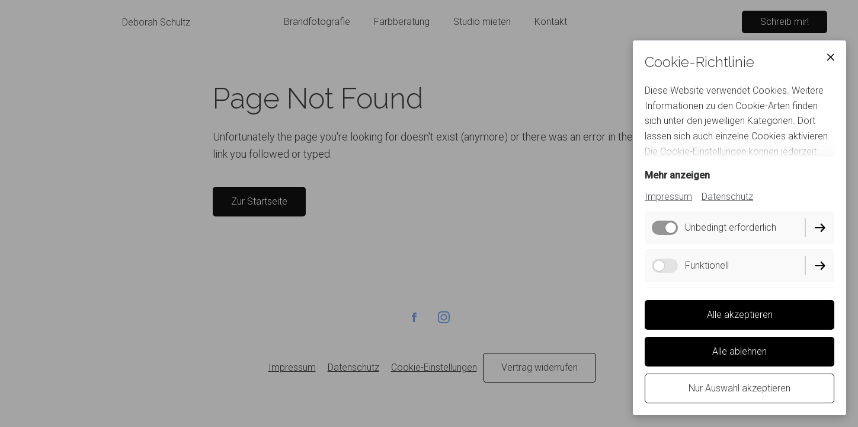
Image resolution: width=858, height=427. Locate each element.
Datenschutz (727, 196)
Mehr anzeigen (677, 175)
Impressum (668, 196)
